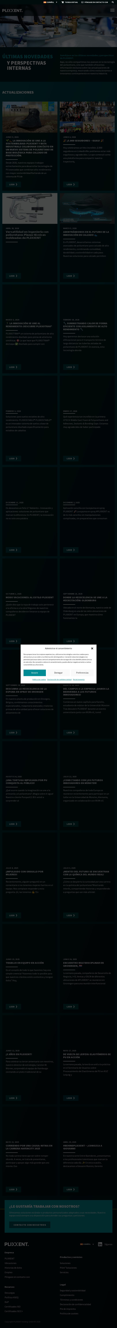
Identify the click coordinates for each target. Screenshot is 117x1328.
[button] (92, 648)
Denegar (58, 672)
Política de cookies (39, 679)
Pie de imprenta (79, 679)
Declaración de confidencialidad (59, 679)
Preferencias (82, 672)
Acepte (34, 672)
